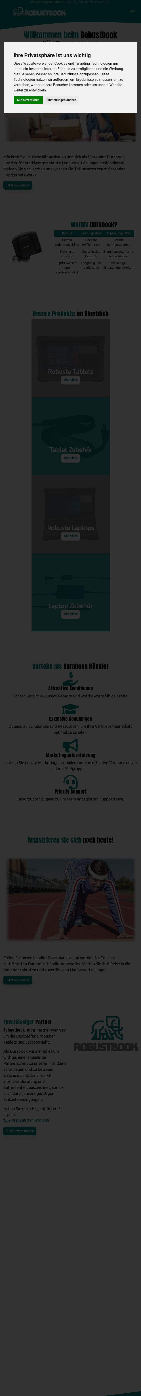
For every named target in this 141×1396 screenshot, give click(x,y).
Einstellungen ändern (61, 100)
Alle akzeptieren (28, 100)
